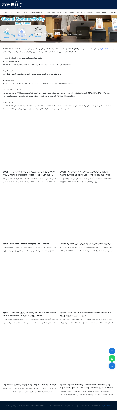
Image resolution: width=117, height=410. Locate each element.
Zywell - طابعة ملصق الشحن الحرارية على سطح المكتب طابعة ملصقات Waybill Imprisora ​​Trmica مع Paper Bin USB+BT (29, 173)
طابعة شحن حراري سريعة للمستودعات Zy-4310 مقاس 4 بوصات (29, 384)
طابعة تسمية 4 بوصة (75, 34)
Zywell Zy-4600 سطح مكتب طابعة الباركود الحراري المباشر (85, 244)
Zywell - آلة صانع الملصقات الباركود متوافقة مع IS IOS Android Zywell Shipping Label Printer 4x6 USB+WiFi (85, 173)
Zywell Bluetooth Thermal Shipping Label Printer (26, 244)
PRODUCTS (48, 34)
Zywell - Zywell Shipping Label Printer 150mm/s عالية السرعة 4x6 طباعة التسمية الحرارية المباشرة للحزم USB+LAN (86, 386)
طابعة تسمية (60, 34)
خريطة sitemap (105, 405)
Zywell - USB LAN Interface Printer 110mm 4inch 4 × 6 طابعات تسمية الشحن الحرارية (85, 314)
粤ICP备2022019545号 (90, 405)
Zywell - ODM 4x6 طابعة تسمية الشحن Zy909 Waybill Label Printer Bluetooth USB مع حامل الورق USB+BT (29, 314)
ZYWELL (38, 34)
